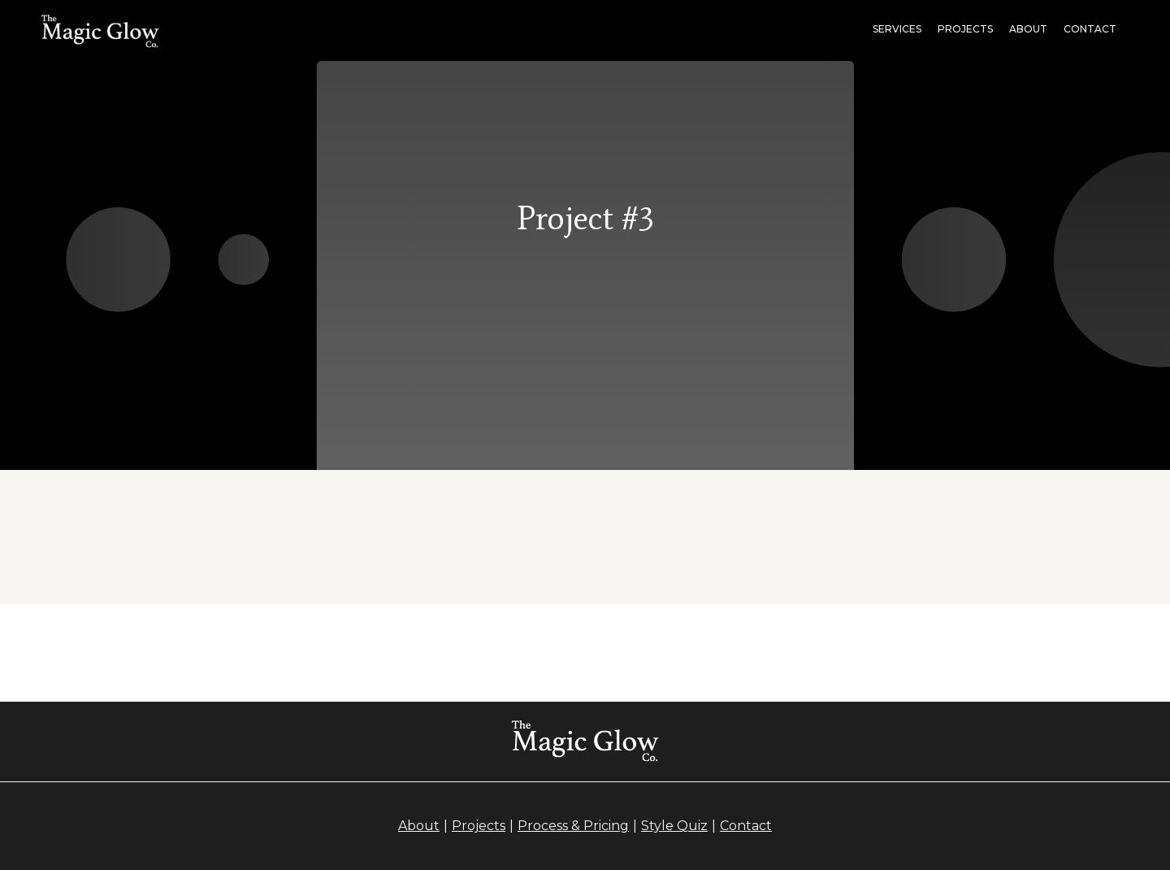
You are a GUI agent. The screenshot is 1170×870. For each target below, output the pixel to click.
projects (965, 29)
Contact (1090, 29)
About (1028, 29)
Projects (478, 825)
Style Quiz (674, 825)
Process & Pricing (573, 825)
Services (897, 29)
